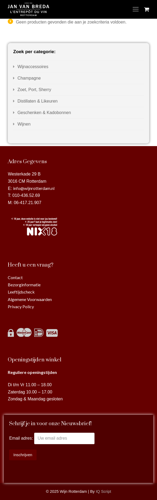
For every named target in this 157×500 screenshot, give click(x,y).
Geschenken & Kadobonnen (44, 112)
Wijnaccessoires (32, 66)
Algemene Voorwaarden (30, 299)
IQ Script (103, 491)
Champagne (29, 78)
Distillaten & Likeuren (37, 101)
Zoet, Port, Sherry (34, 89)
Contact (15, 277)
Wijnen (23, 124)
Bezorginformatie (24, 284)
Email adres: (21, 438)
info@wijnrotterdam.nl (33, 188)
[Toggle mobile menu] (136, 9)
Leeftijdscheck (21, 291)
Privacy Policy (21, 306)
